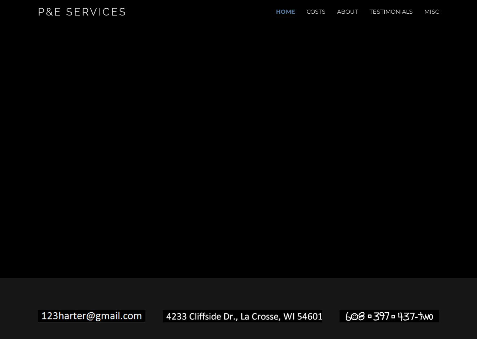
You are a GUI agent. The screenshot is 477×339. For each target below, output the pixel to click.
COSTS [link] (316, 11)
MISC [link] (431, 11)
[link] (98, 13)
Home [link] (285, 11)
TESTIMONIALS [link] (391, 11)
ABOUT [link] (347, 11)
